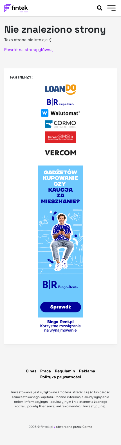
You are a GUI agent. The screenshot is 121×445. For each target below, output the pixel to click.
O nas (31, 371)
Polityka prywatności (60, 376)
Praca (45, 371)
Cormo (87, 427)
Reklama (87, 371)
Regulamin (65, 371)
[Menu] (110, 9)
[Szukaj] (99, 8)
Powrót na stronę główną (28, 49)
